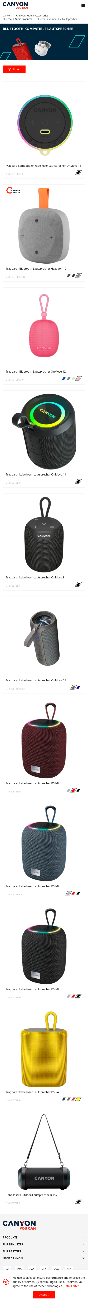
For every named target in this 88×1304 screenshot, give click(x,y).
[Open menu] (83, 5)
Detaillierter (71, 1286)
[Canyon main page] (15, 5)
